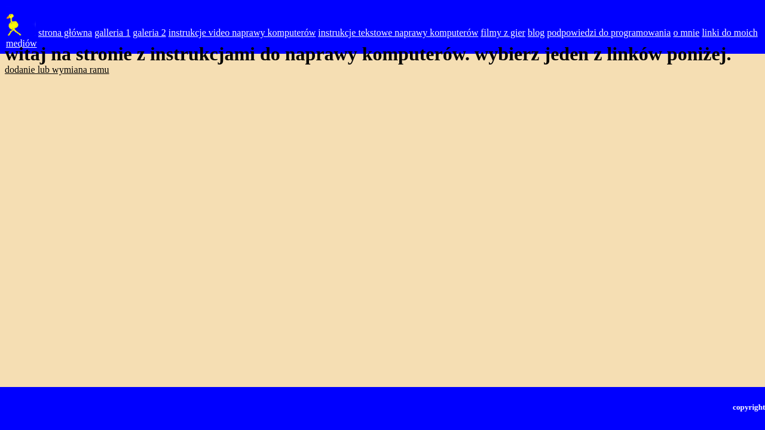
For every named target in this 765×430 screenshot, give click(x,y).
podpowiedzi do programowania (609, 32)
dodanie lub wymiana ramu (57, 69)
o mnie (686, 32)
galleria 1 (112, 32)
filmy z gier (503, 32)
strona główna (65, 32)
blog (536, 32)
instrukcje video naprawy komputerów (242, 32)
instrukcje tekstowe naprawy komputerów (398, 32)
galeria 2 (149, 32)
